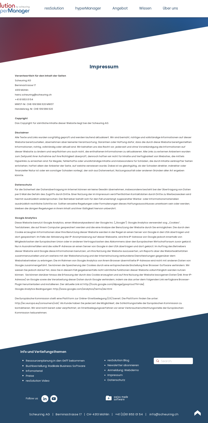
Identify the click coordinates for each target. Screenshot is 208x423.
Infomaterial (34, 371)
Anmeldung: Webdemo (123, 370)
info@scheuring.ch (164, 414)
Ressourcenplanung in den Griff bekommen (55, 360)
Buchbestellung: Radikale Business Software (55, 366)
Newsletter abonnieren (123, 365)
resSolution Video (37, 381)
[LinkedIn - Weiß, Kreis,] (44, 398)
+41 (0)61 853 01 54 (129, 414)
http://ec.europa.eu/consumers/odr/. (37, 303)
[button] (54, 8)
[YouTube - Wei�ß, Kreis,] (53, 398)
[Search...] (173, 361)
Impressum (115, 375)
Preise (30, 376)
